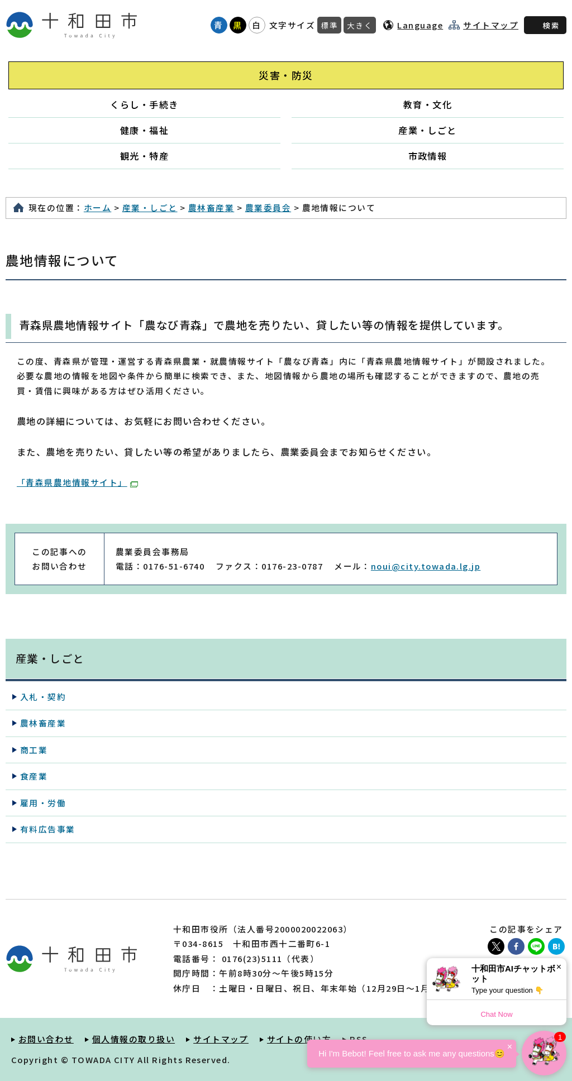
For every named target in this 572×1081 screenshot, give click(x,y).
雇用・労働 (43, 803)
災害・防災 (286, 75)
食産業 (33, 776)
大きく (360, 25)
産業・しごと (427, 130)
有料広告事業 (47, 829)
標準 (329, 25)
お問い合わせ (46, 1039)
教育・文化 (427, 104)
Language (420, 25)
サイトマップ (490, 25)
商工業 (33, 749)
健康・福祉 (144, 130)
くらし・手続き (144, 104)
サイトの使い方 (299, 1039)
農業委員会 (268, 207)
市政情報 (427, 155)
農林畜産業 (211, 207)
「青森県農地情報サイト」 (77, 482)
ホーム (97, 207)
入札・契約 (43, 696)
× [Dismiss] (558, 967)
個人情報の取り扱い (133, 1039)
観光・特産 (144, 155)
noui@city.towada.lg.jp (425, 566)
